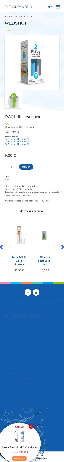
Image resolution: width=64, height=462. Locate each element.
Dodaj (26, 166)
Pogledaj (19, 458)
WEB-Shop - (12, 16)
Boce (31, 16)
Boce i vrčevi (23, 16)
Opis (7, 176)
